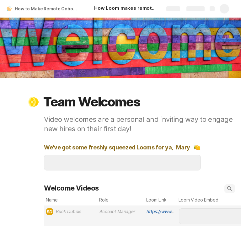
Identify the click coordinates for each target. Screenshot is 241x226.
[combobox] (71, 211)
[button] (33, 102)
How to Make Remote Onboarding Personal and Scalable (48, 8)
